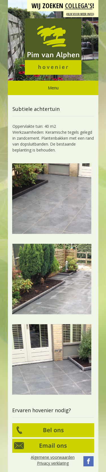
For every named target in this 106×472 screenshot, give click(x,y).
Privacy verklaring (53, 463)
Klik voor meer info (80, 14)
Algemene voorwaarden (53, 457)
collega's (78, 5)
